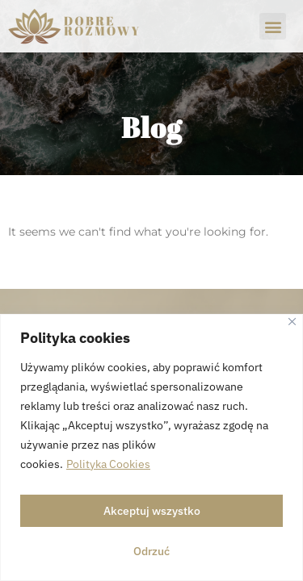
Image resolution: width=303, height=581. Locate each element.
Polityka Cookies (108, 464)
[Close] (292, 321)
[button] (272, 26)
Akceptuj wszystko (151, 511)
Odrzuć (151, 551)
